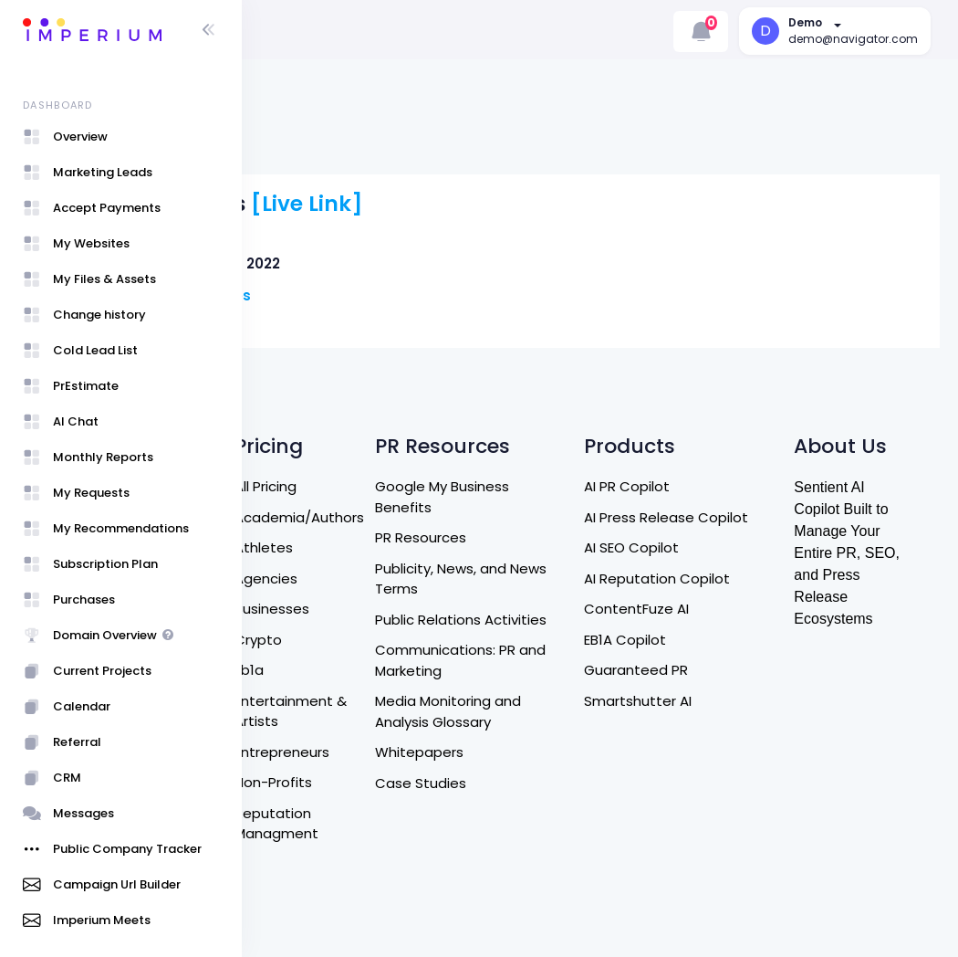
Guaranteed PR (717, 608)
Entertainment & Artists (431, 629)
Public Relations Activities (548, 548)
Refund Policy (314, 581)
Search (293, 428)
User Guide (306, 898)
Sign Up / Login (299, 857)
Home (289, 458)
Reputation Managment (424, 741)
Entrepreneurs (429, 669)
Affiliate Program (298, 755)
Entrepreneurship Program (326, 806)
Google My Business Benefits (562, 414)
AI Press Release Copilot (720, 446)
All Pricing (413, 404)
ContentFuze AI (717, 547)
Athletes (411, 465)
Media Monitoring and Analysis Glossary (568, 650)
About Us (300, 490)
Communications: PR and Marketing (565, 599)
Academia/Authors (447, 435)
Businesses (419, 526)
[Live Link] (494, 163)
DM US (289, 551)
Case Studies (541, 721)
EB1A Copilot (706, 577)
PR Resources (541, 455)
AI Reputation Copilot (738, 516)
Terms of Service (299, 623)
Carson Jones (388, 254)
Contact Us (308, 520)
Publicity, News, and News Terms (561, 497)
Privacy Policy (314, 663)
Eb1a (396, 587)
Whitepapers (539, 690)
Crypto (406, 557)
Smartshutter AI (719, 638)
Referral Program (298, 704)
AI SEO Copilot (712, 486)
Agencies (413, 496)
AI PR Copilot (708, 404)
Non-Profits (421, 700)
